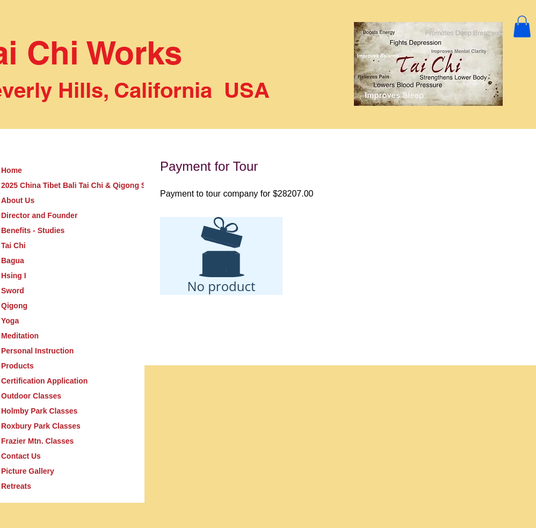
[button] (522, 27)
